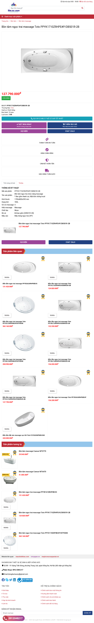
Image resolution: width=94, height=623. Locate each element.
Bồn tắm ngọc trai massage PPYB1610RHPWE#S (20, 283)
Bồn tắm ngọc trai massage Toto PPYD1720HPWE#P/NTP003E (14, 322)
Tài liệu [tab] (21, 183)
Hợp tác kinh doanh (8, 600)
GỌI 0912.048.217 (47, 119)
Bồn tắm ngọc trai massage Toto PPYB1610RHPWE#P (67, 397)
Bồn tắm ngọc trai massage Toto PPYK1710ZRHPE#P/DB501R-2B (14, 398)
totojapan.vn (35, 556)
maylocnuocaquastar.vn (50, 556)
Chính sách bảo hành (48, 600)
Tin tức (4, 594)
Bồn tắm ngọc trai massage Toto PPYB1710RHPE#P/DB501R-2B (59, 360)
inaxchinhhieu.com (22, 556)
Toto (12, 108)
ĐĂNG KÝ (87, 613)
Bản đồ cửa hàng (86, 1)
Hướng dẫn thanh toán (49, 594)
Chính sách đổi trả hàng (49, 603)
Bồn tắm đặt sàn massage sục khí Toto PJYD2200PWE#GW (24, 435)
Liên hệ (4, 603)
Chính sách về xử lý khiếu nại (51, 597)
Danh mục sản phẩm (12, 17)
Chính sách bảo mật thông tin (51, 590)
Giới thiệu (5, 590)
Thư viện (5, 597)
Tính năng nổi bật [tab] (9, 183)
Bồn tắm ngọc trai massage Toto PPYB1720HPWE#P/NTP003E (14, 360)
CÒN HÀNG (6, 98)
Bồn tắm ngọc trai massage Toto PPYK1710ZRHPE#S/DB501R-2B (59, 284)
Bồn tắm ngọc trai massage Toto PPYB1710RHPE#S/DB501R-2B (59, 322)
